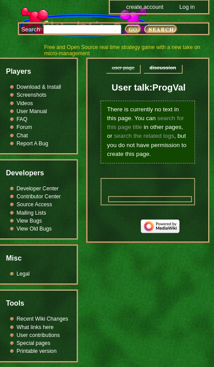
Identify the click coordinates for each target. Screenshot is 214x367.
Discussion (163, 67)
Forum (24, 127)
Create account (144, 7)
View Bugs (29, 221)
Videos (25, 103)
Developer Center (38, 188)
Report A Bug (33, 143)
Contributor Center (39, 196)
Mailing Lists (31, 213)
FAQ (22, 119)
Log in (187, 7)
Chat (22, 135)
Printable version (37, 351)
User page (123, 67)
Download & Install (39, 87)
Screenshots (32, 95)
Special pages (33, 343)
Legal (23, 274)
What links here (35, 327)
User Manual (32, 111)
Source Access (35, 204)
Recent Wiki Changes (42, 319)
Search (30, 29)
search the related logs (144, 135)
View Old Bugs (34, 229)
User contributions (38, 335)
